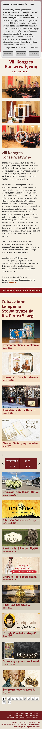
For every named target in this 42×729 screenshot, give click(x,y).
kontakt (35, 717)
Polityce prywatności (17, 20)
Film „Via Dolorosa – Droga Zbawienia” (20, 521)
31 (9, 702)
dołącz (23, 713)
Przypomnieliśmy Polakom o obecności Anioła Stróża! (21, 346)
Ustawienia (21, 53)
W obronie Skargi (22, 715)
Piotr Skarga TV (19, 727)
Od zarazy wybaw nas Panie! (21, 661)
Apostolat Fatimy (33, 727)
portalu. (12, 282)
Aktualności (34, 724)
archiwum (33, 715)
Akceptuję (34, 53)
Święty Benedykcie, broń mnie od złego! (18, 691)
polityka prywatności (23, 717)
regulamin (10, 717)
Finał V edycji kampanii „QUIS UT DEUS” (21, 550)
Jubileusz (11, 715)
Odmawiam (8, 53)
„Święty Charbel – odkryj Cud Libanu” (21, 634)
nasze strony (32, 713)
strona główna (14, 713)
